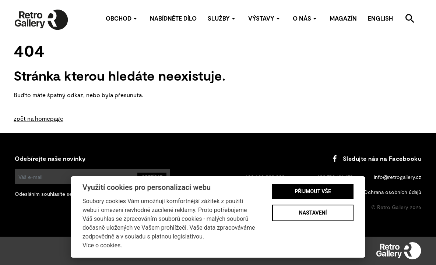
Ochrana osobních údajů (392, 192)
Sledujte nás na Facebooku (377, 158)
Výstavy (265, 18)
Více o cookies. (102, 245)
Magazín (343, 18)
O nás (306, 18)
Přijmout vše (313, 191)
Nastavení (313, 213)
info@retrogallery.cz (397, 177)
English (380, 18)
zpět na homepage (38, 118)
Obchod (122, 18)
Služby (222, 18)
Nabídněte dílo (173, 18)
